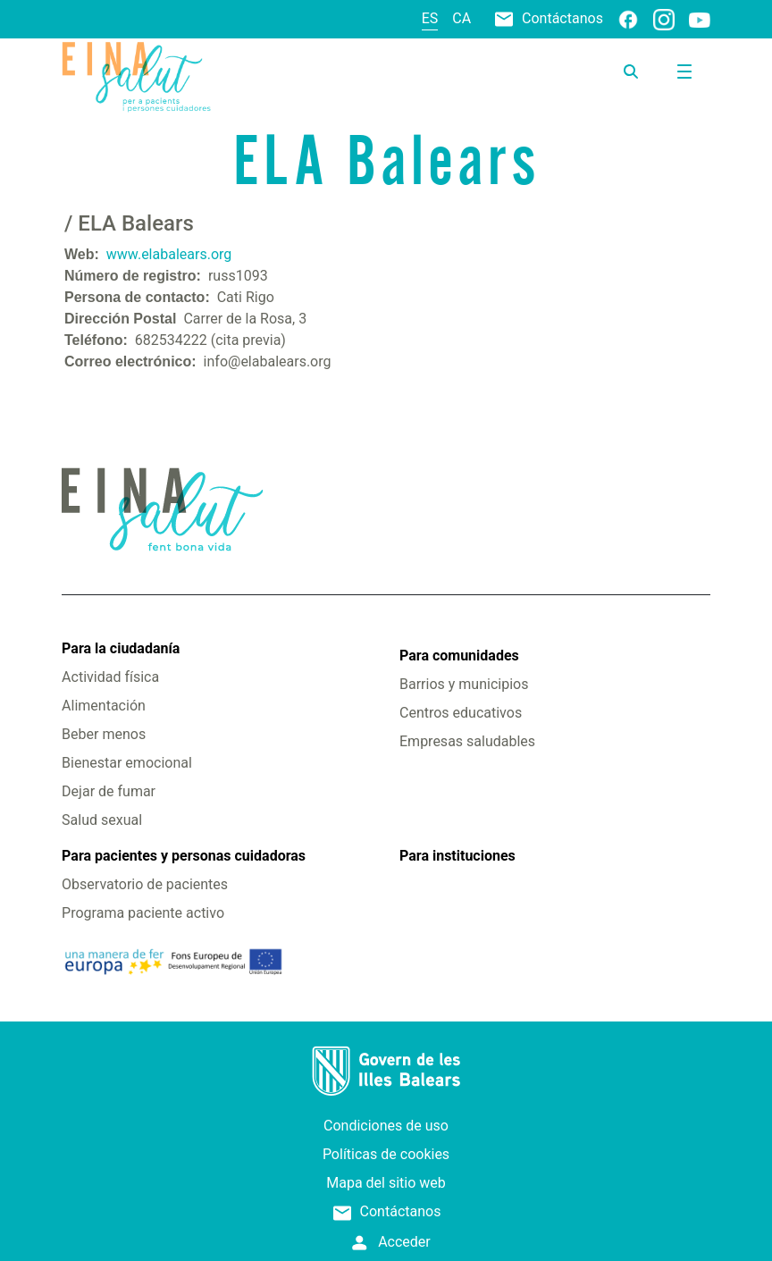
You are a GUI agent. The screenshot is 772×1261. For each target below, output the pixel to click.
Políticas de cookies (386, 1154)
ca (461, 18)
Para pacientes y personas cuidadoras (184, 855)
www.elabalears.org (168, 254)
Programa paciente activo (143, 912)
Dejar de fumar (108, 791)
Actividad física (110, 676)
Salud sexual (102, 819)
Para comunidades (459, 655)
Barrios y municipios (463, 684)
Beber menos (104, 734)
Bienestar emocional (127, 762)
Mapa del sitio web (386, 1182)
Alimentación (104, 705)
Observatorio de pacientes (145, 884)
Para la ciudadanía (121, 648)
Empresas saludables (467, 741)
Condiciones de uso (386, 1125)
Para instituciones (457, 855)
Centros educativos (460, 712)
